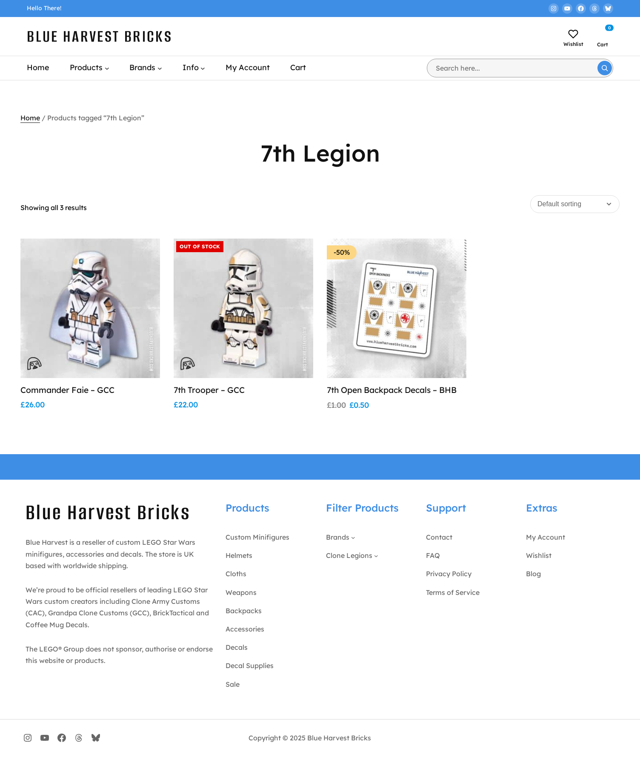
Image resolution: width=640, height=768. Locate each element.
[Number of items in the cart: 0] (604, 32)
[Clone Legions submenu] (376, 567)
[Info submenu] (202, 67)
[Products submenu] (107, 67)
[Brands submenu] (159, 67)
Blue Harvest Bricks (99, 36)
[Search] (604, 68)
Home (30, 118)
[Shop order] (575, 204)
